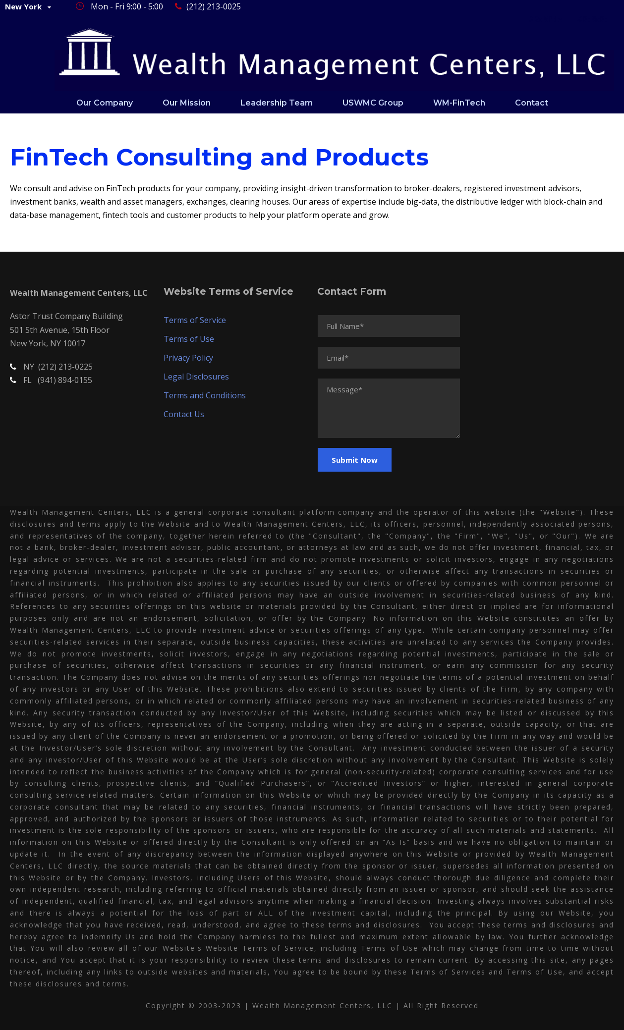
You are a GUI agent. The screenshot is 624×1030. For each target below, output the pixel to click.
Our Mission (187, 103)
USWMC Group (372, 103)
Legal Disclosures (196, 376)
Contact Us (184, 414)
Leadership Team (276, 103)
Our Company (104, 103)
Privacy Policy (188, 357)
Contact (531, 103)
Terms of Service (195, 320)
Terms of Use (189, 338)
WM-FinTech (459, 103)
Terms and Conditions (205, 395)
